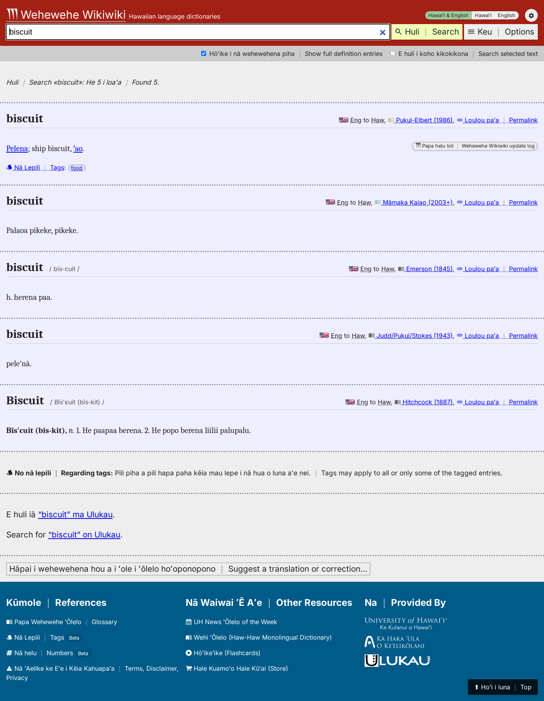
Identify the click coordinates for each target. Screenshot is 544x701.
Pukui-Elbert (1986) (420, 120)
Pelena (17, 148)
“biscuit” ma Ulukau (75, 514)
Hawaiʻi (483, 15)
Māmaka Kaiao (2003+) (414, 202)
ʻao (78, 148)
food (76, 168)
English (506, 15)
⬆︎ (503, 687)
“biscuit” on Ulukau (84, 534)
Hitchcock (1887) (424, 402)
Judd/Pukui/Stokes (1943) (410, 335)
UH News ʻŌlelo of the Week (231, 622)
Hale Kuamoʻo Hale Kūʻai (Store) (237, 668)
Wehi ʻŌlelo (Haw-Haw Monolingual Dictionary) (259, 637)
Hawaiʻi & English (448, 15)
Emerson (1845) (425, 269)
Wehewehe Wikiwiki (66, 14)
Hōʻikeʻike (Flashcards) (223, 653)
